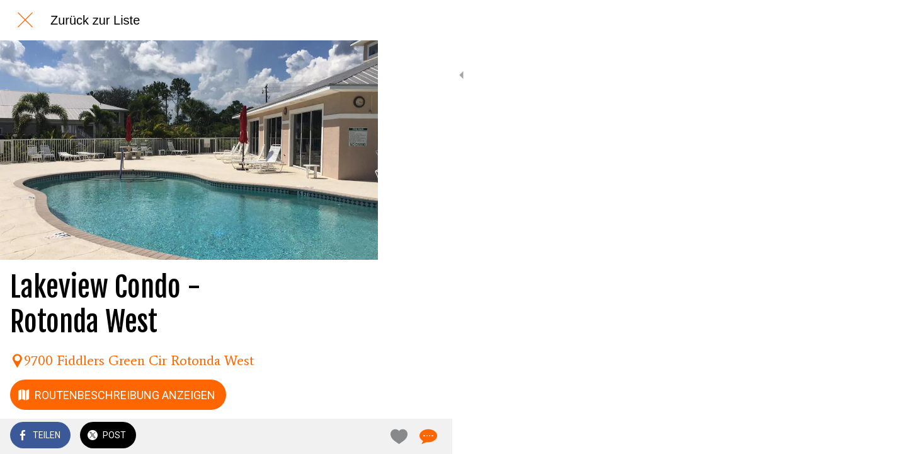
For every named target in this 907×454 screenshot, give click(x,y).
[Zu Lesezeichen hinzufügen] (322, 436)
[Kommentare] (353, 436)
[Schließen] (25, 20)
